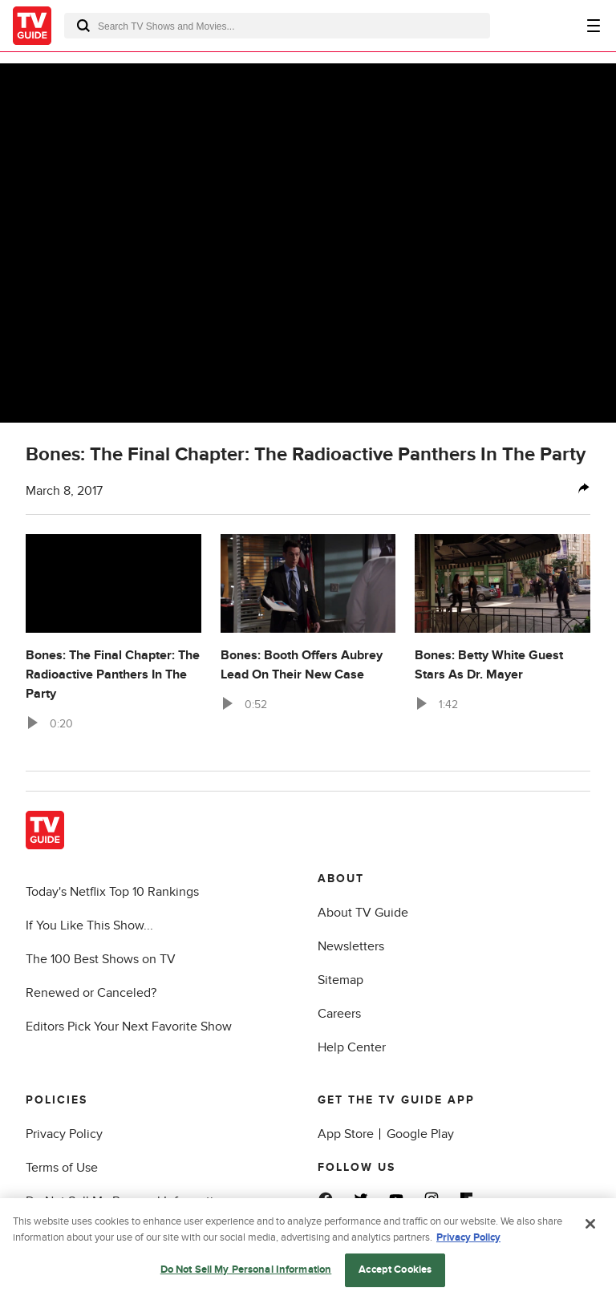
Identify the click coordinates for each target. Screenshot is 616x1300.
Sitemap (340, 980)
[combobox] (277, 25)
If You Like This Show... (89, 925)
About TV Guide (363, 913)
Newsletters (351, 946)
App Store (346, 1134)
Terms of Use (62, 1168)
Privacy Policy (64, 1134)
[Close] (590, 1229)
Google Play (420, 1134)
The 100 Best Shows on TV (101, 959)
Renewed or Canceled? (91, 993)
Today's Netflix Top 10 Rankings (112, 892)
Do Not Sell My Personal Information (127, 1201)
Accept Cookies (395, 1275)
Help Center (352, 1047)
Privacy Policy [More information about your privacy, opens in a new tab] (468, 1242)
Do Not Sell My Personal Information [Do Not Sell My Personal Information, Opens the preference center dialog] (246, 1275)
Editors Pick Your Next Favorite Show (129, 1027)
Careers (339, 1014)
